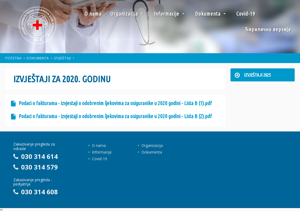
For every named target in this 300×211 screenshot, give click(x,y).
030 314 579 (35, 167)
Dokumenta (211, 14)
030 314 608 (35, 191)
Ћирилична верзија (268, 29)
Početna (13, 58)
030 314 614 (35, 156)
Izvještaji (62, 58)
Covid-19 (245, 14)
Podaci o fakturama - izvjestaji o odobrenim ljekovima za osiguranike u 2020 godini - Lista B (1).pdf (111, 103)
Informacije (170, 14)
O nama (93, 14)
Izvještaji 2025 (253, 74)
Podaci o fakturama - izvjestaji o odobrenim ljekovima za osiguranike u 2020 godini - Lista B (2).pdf (111, 116)
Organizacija (127, 14)
